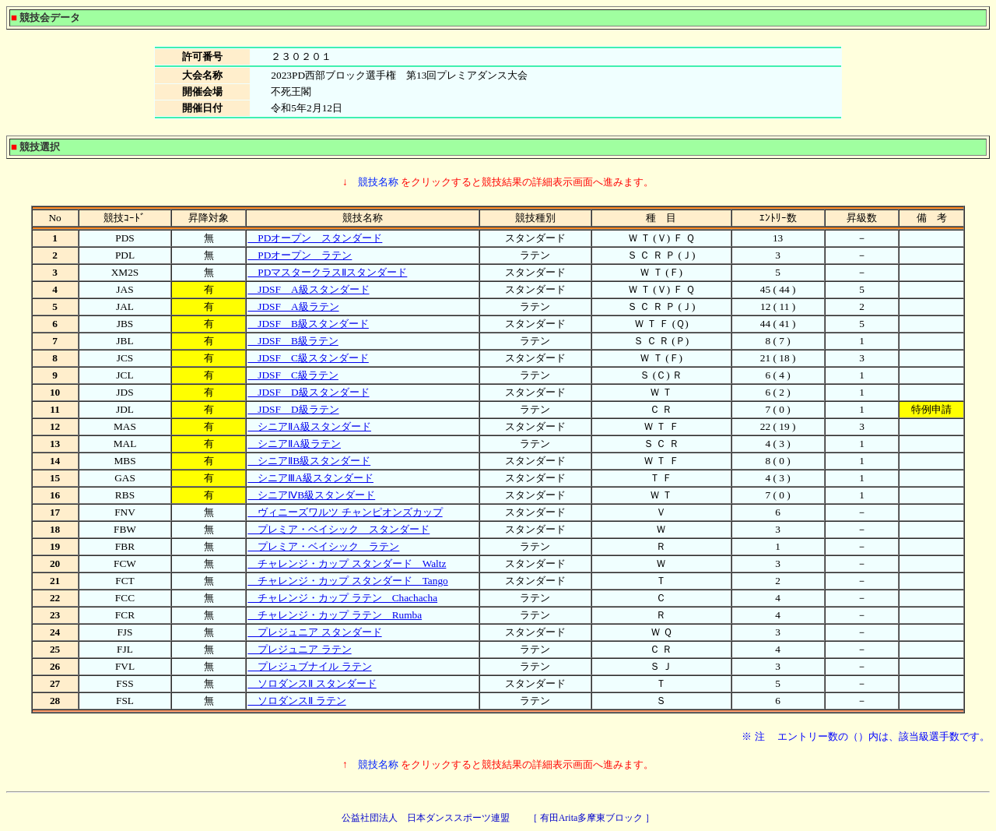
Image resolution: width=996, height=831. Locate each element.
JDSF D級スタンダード (308, 392)
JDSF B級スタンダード (308, 323)
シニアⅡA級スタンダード (309, 426)
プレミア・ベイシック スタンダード (338, 529)
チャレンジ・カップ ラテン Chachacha (342, 598)
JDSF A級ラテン (292, 306)
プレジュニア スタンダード (314, 632)
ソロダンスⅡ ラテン (296, 700)
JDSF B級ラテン (292, 341)
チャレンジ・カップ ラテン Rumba (334, 615)
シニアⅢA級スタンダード (310, 478)
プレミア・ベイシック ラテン (323, 546)
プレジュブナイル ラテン (309, 666)
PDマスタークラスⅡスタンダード (327, 272)
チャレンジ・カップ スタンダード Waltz (346, 563)
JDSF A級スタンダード (308, 289)
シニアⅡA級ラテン (294, 443)
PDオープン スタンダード (314, 238)
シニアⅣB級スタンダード (311, 495)
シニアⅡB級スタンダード (308, 461)
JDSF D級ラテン (292, 409)
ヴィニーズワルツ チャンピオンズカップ (344, 512)
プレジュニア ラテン (299, 649)
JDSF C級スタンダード (308, 358)
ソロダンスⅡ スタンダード (311, 683)
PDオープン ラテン (299, 255)
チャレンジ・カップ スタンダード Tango (347, 580)
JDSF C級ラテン (292, 375)
